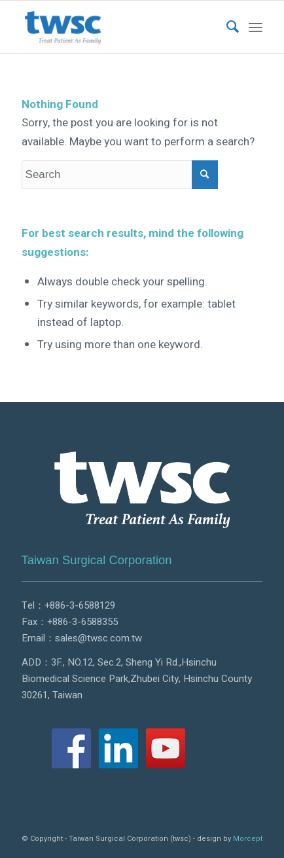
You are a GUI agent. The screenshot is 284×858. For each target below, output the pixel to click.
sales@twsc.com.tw (98, 638)
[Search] (226, 27)
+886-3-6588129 (79, 605)
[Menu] (255, 27)
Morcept (247, 838)
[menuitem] (226, 27)
